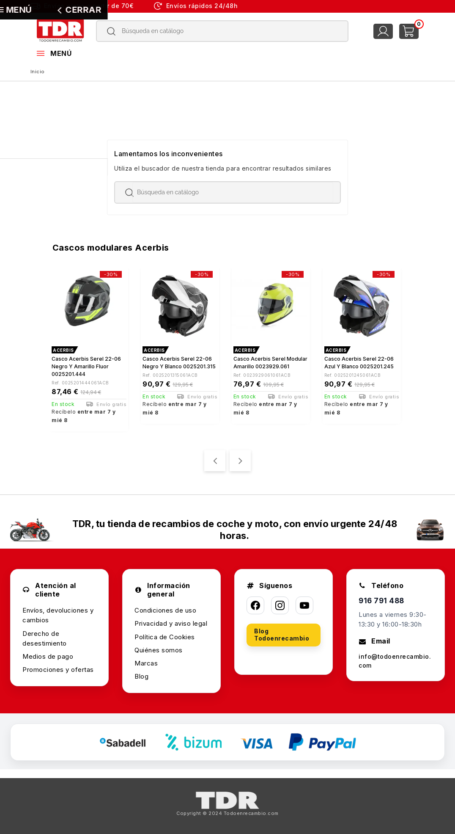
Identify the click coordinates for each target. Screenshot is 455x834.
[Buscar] (222, 31)
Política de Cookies (164, 633)
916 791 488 (382, 597)
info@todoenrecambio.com (395, 658)
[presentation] (214, 456)
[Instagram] (280, 601)
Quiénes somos (158, 646)
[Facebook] (255, 601)
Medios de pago (47, 653)
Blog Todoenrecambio (281, 631)
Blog (141, 672)
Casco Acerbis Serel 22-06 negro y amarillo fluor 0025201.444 (86, 366)
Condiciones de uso (165, 606)
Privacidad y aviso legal (170, 620)
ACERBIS (63, 350)
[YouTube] (304, 601)
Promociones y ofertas (58, 666)
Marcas (146, 659)
